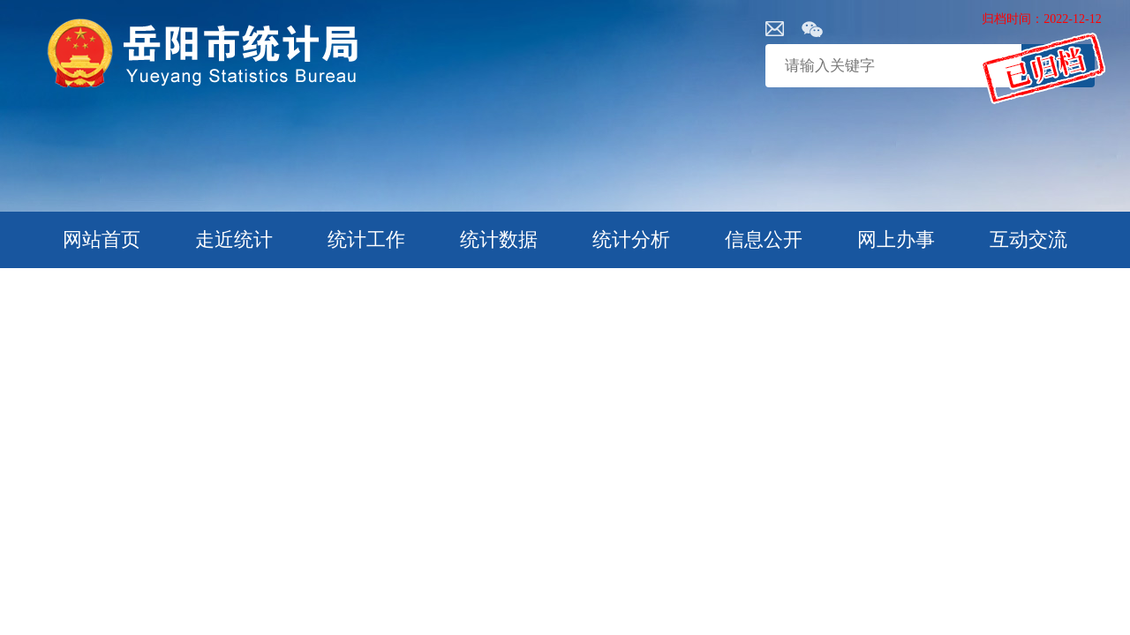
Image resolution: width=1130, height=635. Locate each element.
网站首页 (101, 239)
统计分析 (631, 239)
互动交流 (1028, 239)
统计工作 (366, 239)
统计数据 (499, 239)
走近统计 (234, 239)
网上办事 (896, 239)
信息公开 (763, 239)
